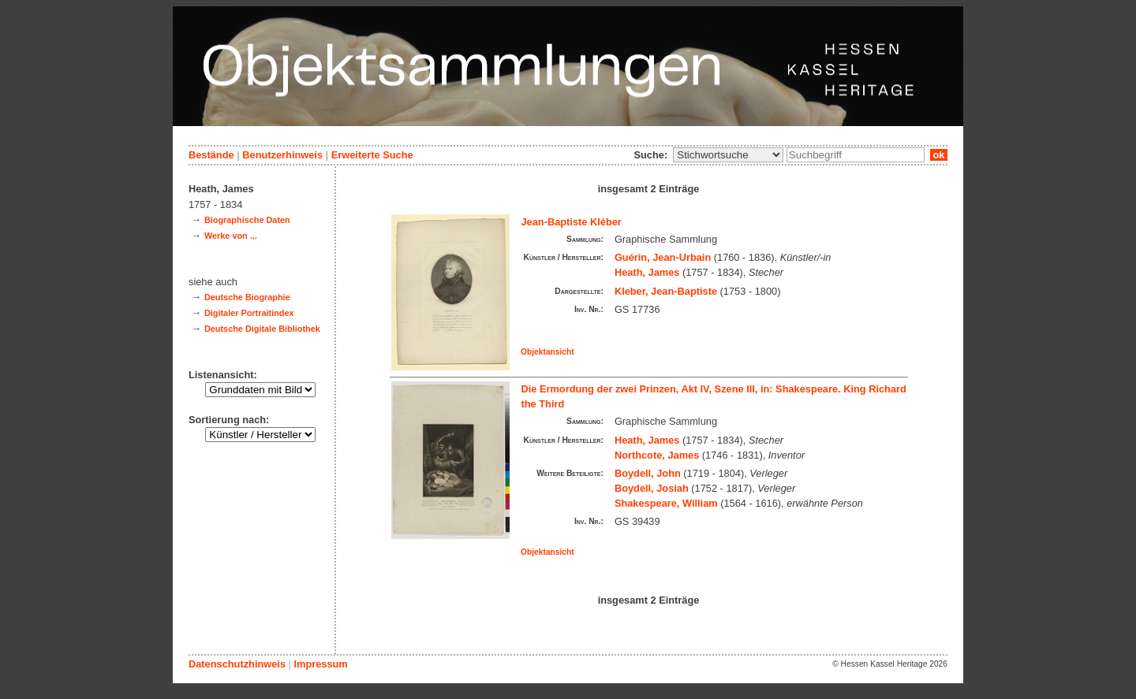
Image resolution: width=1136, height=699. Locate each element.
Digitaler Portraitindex (249, 313)
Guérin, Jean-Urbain (663, 257)
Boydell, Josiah (652, 488)
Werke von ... (230, 235)
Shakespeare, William (666, 503)
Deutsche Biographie (247, 297)
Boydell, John (648, 473)
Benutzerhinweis (282, 155)
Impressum (320, 664)
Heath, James (647, 272)
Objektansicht (547, 352)
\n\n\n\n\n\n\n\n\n (728, 154)
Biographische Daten (247, 220)
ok (938, 155)
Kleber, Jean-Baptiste (666, 291)
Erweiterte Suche (372, 155)
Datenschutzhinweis (237, 664)
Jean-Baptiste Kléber (571, 222)
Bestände (211, 155)
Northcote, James (657, 455)
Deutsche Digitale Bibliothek (262, 328)
